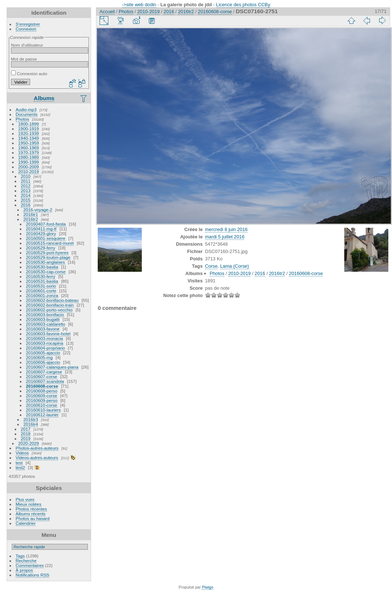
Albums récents (31, 513)
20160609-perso (42, 400)
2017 (25, 429)
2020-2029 (28, 443)
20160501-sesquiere (45, 238)
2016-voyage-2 (38, 209)
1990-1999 (28, 162)
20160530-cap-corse (46, 271)
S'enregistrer (28, 24)
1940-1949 (28, 138)
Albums (44, 98)
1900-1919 (28, 128)
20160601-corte (41, 290)
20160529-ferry (40, 247)
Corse (211, 266)
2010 (25, 176)
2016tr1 (31, 214)
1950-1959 (28, 142)
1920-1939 (28, 133)
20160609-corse (41, 395)
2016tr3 (31, 419)
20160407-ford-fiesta (46, 224)
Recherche (26, 560)
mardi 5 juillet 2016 (224, 236)
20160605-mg (39, 357)
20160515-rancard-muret (50, 243)
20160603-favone (43, 328)
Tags (20, 555)
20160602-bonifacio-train (50, 305)
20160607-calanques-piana (52, 367)
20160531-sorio (41, 285)
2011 (25, 181)
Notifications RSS (33, 574)
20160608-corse (42, 386)
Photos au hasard (33, 518)
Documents (27, 114)
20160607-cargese (44, 371)
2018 (25, 433)
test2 (20, 467)
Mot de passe (24, 58)
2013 (25, 190)
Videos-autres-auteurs (37, 457)
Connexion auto (29, 73)
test (19, 462)
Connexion (26, 28)
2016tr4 (31, 424)
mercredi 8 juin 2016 (226, 229)
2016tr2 (31, 219)
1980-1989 (28, 157)
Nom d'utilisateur (27, 45)
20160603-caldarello (45, 324)
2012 (25, 185)
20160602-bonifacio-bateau (52, 300)
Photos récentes (31, 508)
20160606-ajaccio (43, 362)
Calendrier (26, 523)
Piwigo (207, 587)
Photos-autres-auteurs (37, 448)
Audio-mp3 (26, 109)
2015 (25, 200)
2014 (25, 195)
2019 (25, 438)
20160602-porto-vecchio (49, 309)
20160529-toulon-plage (48, 257)
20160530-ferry (40, 276)
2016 (25, 204)
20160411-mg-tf (41, 228)
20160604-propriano (45, 347)
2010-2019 (28, 171)
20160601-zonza (42, 295)
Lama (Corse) (234, 266)
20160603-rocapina (44, 343)
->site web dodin (139, 4)
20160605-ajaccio (43, 352)
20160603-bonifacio (45, 314)
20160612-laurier (42, 414)
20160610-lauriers (43, 409)
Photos (22, 119)
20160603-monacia (44, 338)
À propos (24, 570)
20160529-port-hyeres (47, 252)
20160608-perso (42, 390)
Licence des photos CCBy (243, 4)
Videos (22, 452)
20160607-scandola (45, 381)
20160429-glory (41, 233)
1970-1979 (28, 152)
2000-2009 (28, 166)
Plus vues (25, 499)
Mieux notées (29, 504)
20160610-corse (41, 405)
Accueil (107, 11)
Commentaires (30, 565)
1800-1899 (28, 123)
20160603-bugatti (43, 319)
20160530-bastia (42, 266)
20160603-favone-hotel (48, 333)
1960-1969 (28, 147)
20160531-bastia (42, 281)
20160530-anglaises (45, 262)
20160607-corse (41, 376)
